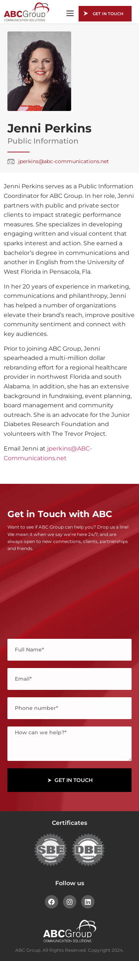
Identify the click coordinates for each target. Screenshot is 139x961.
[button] (70, 14)
